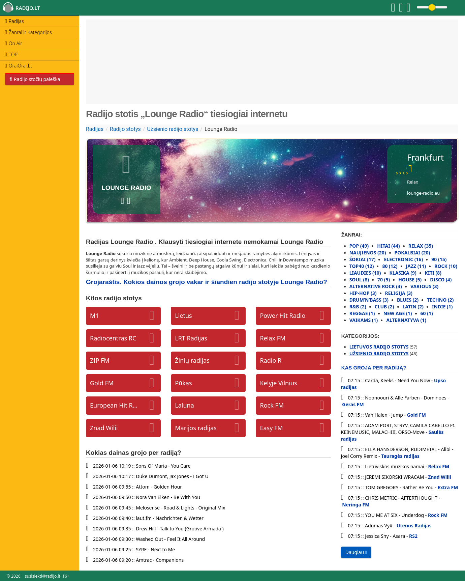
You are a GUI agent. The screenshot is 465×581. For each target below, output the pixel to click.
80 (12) (389, 266)
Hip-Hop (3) (363, 293)
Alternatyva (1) (406, 320)
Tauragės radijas (400, 456)
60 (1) (427, 313)
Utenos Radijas (414, 525)
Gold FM (102, 383)
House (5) (410, 279)
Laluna (184, 405)
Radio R (270, 360)
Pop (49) (359, 246)
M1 (94, 315)
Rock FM (272, 405)
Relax (412, 182)
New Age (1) (397, 313)
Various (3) (424, 286)
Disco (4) (441, 279)
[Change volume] (432, 7)
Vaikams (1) (363, 320)
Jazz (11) (416, 266)
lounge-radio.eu (423, 193)
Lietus (183, 315)
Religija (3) (398, 293)
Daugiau (356, 552)
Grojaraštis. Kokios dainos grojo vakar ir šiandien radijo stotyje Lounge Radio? (206, 281)
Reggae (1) (362, 313)
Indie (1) (442, 306)
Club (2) (384, 306)
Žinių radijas (192, 360)
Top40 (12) (361, 266)
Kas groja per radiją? (373, 367)
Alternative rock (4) (375, 286)
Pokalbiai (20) (412, 252)
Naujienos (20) (367, 252)
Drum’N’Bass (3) (369, 300)
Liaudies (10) (365, 273)
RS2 (413, 536)
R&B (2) (357, 306)
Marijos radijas (196, 428)
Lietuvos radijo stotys (379, 346)
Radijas (94, 129)
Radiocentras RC (113, 338)
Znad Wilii (104, 428)
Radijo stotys (125, 129)
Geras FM (353, 404)
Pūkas (183, 383)
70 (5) (383, 279)
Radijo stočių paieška (34, 79)
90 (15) (438, 259)
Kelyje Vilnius (278, 383)
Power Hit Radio (282, 315)
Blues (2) (407, 300)
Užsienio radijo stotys (172, 129)
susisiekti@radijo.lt (42, 576)
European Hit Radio (114, 405)
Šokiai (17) (362, 259)
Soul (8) (359, 279)
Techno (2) (440, 300)
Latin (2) (413, 306)
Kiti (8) (433, 273)
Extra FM (448, 487)
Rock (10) (445, 266)
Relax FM (272, 338)
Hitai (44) (388, 246)
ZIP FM (100, 360)
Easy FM (271, 428)
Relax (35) (420, 246)
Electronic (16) (403, 259)
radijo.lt (28, 7)
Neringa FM (355, 504)
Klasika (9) (403, 273)
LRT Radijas (191, 338)
